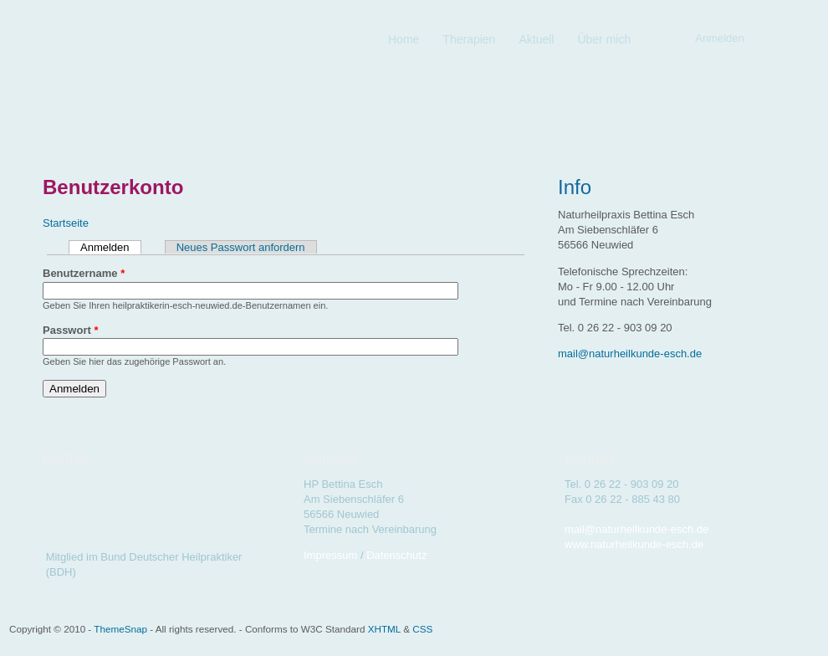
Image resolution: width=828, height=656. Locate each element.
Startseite (66, 223)
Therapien (468, 39)
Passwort (70, 330)
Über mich (604, 39)
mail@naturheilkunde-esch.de (630, 353)
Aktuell (536, 39)
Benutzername (84, 273)
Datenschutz (396, 555)
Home (403, 39)
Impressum (330, 555)
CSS (422, 628)
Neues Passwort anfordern (240, 247)
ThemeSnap (120, 628)
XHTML (384, 628)
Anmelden (110, 247)
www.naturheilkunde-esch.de (634, 544)
